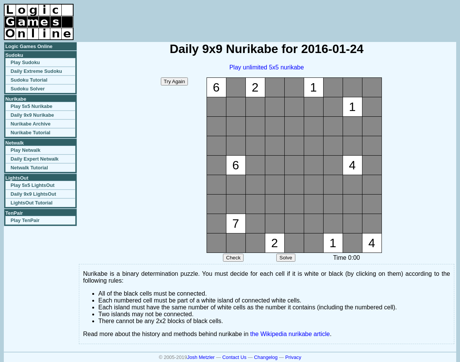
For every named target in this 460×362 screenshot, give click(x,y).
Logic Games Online (29, 46)
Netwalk (14, 143)
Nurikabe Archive (31, 124)
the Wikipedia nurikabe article (290, 334)
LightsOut (16, 178)
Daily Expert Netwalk (35, 159)
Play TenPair (25, 220)
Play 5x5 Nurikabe (32, 106)
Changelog (266, 357)
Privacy (293, 357)
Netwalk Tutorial (29, 168)
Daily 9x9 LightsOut (33, 194)
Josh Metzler (201, 357)
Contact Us (234, 357)
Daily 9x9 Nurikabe (32, 115)
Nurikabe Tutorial (30, 132)
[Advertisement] (367, 15)
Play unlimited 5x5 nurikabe (266, 67)
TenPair (14, 213)
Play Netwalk (25, 150)
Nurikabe (15, 99)
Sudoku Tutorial (29, 80)
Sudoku (14, 55)
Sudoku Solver (28, 89)
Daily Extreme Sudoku (36, 71)
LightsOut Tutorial (32, 203)
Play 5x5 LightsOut (32, 185)
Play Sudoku (25, 62)
